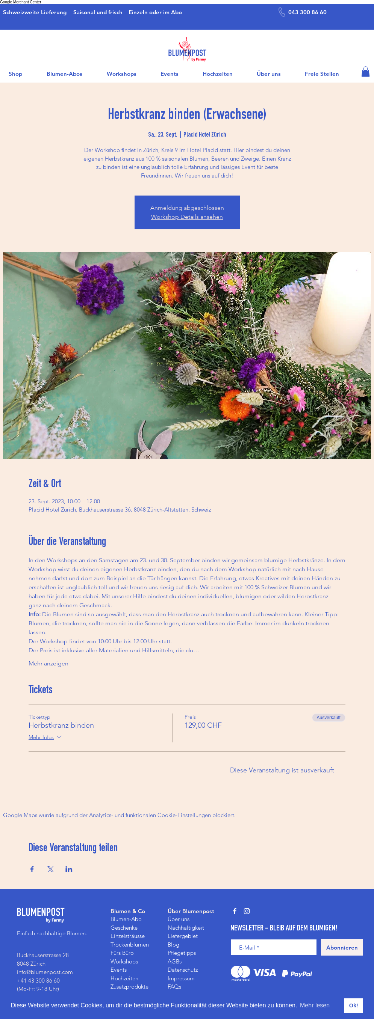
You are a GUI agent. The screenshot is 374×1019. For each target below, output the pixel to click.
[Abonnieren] (342, 947)
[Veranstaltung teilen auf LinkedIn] (69, 869)
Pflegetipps (182, 952)
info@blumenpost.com (45, 971)
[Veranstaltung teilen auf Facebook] (32, 869)
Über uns (178, 919)
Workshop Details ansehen (187, 216)
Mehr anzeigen (48, 663)
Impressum (181, 978)
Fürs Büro (122, 952)
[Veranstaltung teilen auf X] (50, 869)
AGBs (175, 961)
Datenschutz (183, 969)
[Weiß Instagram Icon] (247, 911)
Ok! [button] (353, 1005)
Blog (173, 944)
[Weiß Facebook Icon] (235, 911)
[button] (365, 71)
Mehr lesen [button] (315, 1005)
